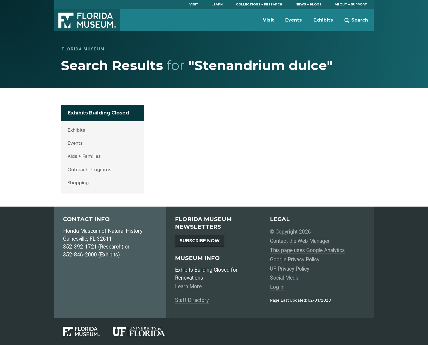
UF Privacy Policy (289, 269)
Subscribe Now (200, 240)
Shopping (77, 182)
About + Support (351, 4)
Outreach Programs (89, 169)
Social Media (284, 278)
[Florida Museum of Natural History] (88, 331)
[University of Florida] (145, 331)
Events (293, 20)
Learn (217, 4)
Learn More (188, 286)
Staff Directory (192, 300)
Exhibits (323, 20)
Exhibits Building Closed (98, 113)
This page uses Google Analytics (307, 250)
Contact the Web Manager (300, 241)
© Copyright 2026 (290, 232)
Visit (193, 4)
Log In (277, 287)
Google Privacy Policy (294, 259)
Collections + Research (259, 4)
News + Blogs (309, 4)
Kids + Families (84, 156)
